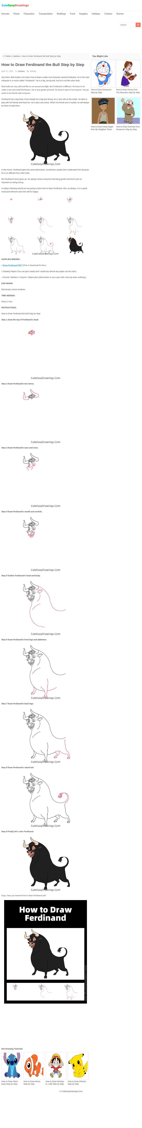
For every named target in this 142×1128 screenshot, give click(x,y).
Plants (16, 14)
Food (72, 14)
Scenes (120, 14)
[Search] (138, 25)
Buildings (61, 14)
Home (8, 56)
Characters (29, 14)
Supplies (83, 14)
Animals (5, 14)
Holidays (96, 14)
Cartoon (108, 14)
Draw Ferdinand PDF (12, 265)
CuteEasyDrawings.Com (72, 1091)
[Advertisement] (71, 46)
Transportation (46, 14)
